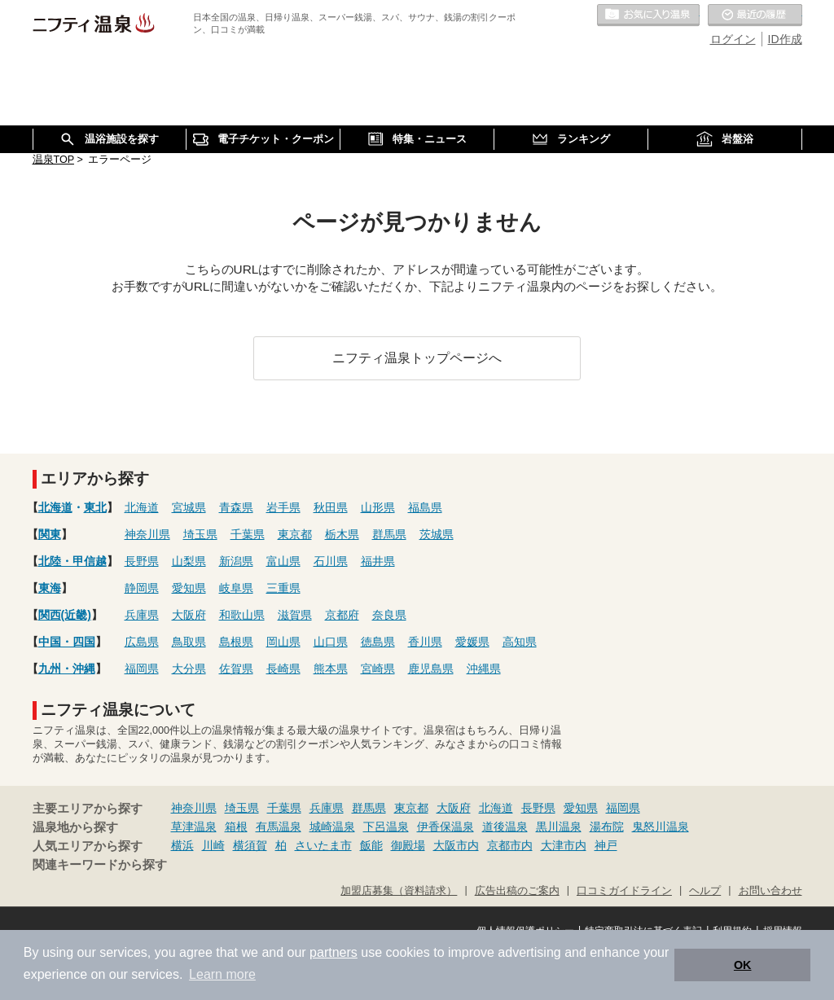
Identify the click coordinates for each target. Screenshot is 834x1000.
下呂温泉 (386, 826)
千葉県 (247, 534)
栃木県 (342, 534)
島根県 (236, 641)
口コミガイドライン (624, 891)
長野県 (142, 561)
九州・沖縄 (66, 668)
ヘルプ (705, 891)
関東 (49, 534)
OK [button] (743, 964)
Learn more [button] (222, 974)
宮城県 (189, 507)
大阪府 (189, 614)
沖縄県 (484, 668)
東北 (95, 507)
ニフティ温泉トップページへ (417, 357)
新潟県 (236, 561)
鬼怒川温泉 (660, 826)
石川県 (331, 561)
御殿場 (408, 845)
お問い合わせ (770, 891)
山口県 (331, 641)
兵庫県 (142, 614)
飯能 (371, 845)
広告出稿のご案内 (517, 891)
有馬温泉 (278, 826)
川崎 (213, 845)
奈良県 (389, 614)
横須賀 (250, 845)
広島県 (142, 641)
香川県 (425, 641)
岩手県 (283, 507)
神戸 (606, 845)
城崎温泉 (332, 826)
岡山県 (283, 641)
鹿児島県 (431, 668)
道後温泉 (505, 826)
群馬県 (389, 534)
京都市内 (510, 845)
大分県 (189, 668)
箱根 (236, 826)
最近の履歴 (755, 15)
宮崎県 (378, 668)
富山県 (283, 561)
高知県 (520, 641)
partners (333, 952)
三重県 (283, 587)
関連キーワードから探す (100, 864)
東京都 (295, 534)
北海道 (55, 507)
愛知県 (189, 587)
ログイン (733, 39)
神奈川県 (147, 534)
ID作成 (785, 39)
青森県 (236, 507)
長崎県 (283, 668)
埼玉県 (200, 534)
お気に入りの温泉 (648, 15)
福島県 (425, 507)
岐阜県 (236, 587)
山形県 (378, 507)
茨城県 (436, 534)
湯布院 (607, 826)
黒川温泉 (559, 826)
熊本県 (331, 668)
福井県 (378, 561)
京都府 (342, 614)
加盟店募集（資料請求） (398, 891)
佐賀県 (236, 668)
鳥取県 (189, 641)
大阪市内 (456, 845)
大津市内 (563, 845)
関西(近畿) (64, 614)
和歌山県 (242, 614)
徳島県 (378, 641)
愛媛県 (472, 641)
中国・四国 (66, 641)
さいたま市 (323, 845)
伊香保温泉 (445, 826)
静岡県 (142, 587)
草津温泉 (194, 826)
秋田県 (331, 507)
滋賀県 (295, 614)
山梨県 (189, 561)
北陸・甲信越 (72, 561)
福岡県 (142, 668)
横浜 (182, 845)
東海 (49, 587)
